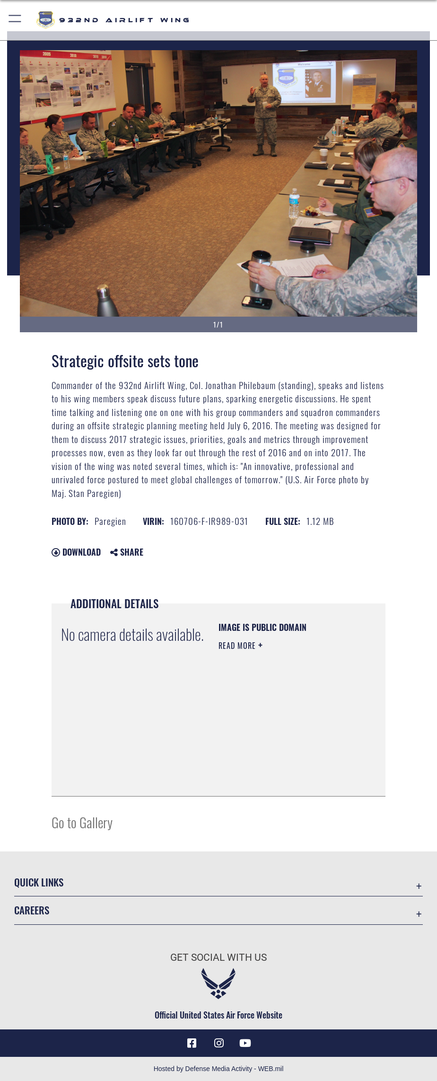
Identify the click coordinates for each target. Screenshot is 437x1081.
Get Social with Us (218, 957)
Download (76, 552)
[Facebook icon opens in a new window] (191, 1043)
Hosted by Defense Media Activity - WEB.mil (219, 1068)
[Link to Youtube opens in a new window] (245, 1043)
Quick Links (38, 882)
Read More (238, 645)
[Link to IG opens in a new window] (218, 1043)
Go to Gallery (82, 822)
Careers (31, 910)
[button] (15, 20)
